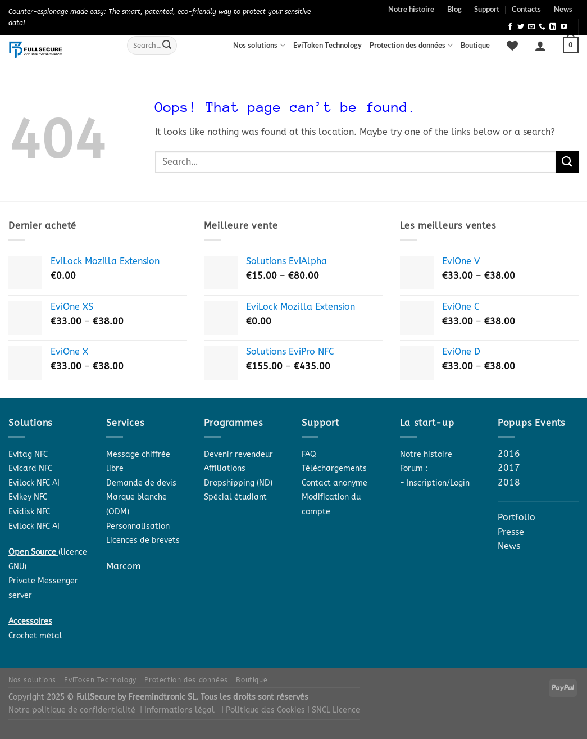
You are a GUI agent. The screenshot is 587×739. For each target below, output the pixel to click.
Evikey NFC (27, 497)
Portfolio (516, 517)
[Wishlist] (512, 45)
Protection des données (411, 45)
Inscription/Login (438, 483)
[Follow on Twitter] (520, 27)
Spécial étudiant (235, 497)
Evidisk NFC (29, 511)
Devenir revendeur (238, 454)
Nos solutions (259, 45)
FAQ (309, 454)
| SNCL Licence (333, 710)
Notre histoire (411, 8)
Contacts (526, 8)
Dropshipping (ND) (238, 483)
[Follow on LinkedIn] (552, 27)
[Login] (540, 45)
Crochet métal (35, 636)
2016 (509, 453)
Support (486, 8)
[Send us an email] (531, 27)
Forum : (413, 468)
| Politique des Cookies (264, 710)
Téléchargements (334, 468)
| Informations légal (177, 710)
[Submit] (166, 45)
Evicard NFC (30, 468)
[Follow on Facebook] (510, 27)
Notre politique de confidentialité (71, 710)
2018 (509, 482)
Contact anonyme (334, 483)
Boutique (475, 44)
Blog (454, 8)
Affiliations (224, 468)
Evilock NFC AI (34, 483)
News (563, 8)
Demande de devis (141, 483)
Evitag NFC (28, 454)
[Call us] (542, 27)
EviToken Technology (327, 44)
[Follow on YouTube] (564, 27)
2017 (509, 468)
